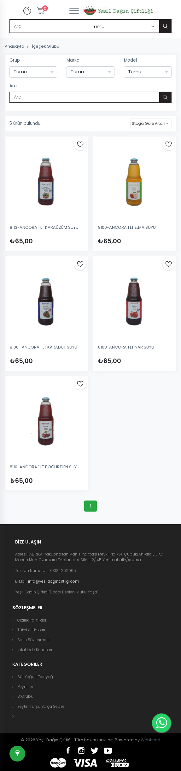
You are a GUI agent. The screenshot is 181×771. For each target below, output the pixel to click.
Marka (73, 60)
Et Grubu (25, 696)
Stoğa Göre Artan (148, 123)
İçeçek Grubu (45, 46)
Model (130, 60)
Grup (14, 60)
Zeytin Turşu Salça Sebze (41, 706)
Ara (13, 86)
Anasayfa (14, 46)
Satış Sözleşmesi (33, 639)
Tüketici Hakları (31, 630)
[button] (18, 716)
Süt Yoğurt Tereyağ (35, 676)
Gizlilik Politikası (31, 620)
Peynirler (25, 686)
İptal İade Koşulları (34, 650)
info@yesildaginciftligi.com (53, 581)
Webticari (150, 740)
